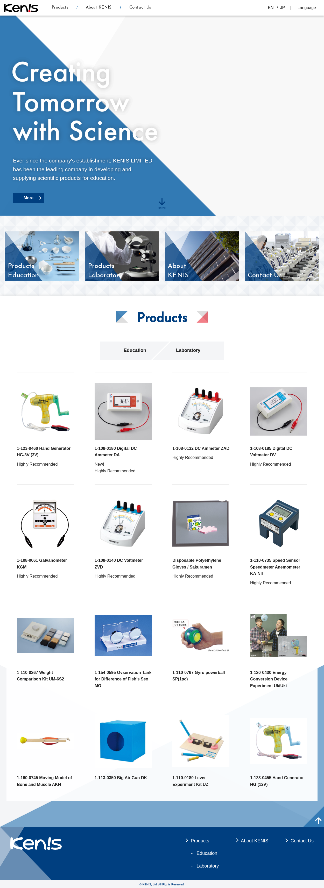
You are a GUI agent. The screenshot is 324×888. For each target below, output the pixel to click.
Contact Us (140, 7)
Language (307, 7)
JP (282, 7)
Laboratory (188, 350)
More (28, 198)
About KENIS (98, 7)
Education (135, 350)
